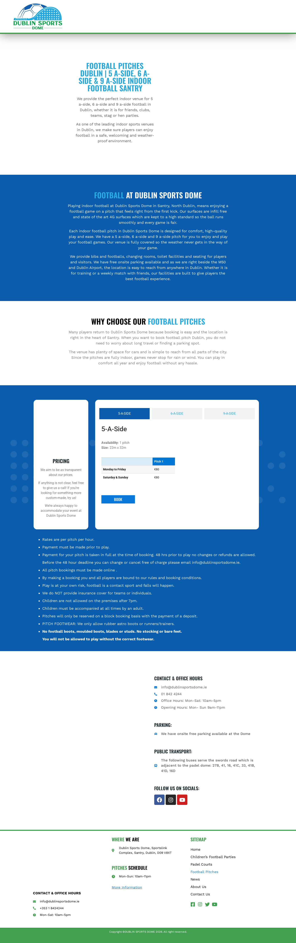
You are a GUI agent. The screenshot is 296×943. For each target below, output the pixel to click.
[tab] (124, 413)
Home (195, 849)
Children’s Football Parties (213, 857)
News (195, 879)
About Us (198, 887)
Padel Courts (201, 864)
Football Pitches (204, 872)
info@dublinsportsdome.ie (215, 562)
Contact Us (200, 894)
